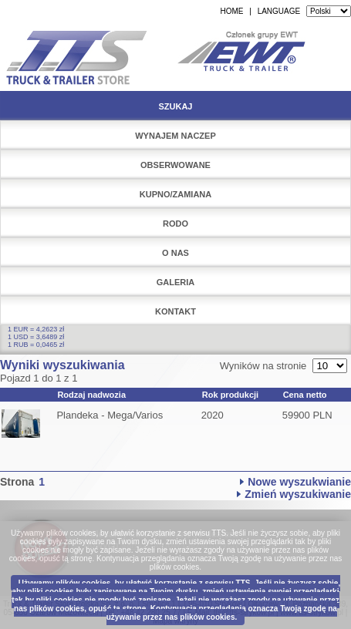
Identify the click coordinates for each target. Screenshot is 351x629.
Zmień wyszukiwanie (298, 494)
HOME (231, 11)
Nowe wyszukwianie (299, 482)
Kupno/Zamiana (176, 194)
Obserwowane (175, 165)
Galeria (176, 282)
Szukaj (175, 106)
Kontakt (175, 311)
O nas (175, 252)
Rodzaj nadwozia (91, 394)
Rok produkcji (230, 394)
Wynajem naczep (175, 135)
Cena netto (305, 394)
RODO (175, 223)
